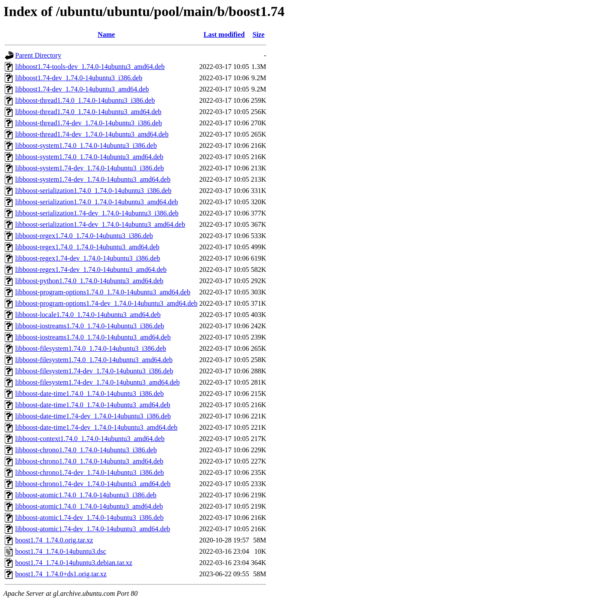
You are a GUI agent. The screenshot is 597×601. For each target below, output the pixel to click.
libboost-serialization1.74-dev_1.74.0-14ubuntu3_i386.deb (97, 213)
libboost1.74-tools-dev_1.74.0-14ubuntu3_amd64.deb (90, 66)
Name (106, 34)
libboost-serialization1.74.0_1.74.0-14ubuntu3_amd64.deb (96, 202)
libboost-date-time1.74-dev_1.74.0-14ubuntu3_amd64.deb (96, 427)
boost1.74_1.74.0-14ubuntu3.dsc (60, 551)
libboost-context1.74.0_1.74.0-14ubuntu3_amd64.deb (89, 438)
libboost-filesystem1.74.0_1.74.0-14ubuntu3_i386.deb (90, 348)
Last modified (224, 34)
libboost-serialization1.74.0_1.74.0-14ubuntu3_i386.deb (93, 190)
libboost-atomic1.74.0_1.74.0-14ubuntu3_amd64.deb (89, 506)
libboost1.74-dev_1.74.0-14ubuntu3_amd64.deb (82, 89)
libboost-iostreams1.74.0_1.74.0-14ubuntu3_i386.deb (89, 326)
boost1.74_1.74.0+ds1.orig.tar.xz (61, 574)
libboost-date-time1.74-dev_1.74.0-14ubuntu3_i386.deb (93, 416)
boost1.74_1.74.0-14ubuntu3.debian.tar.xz (73, 562)
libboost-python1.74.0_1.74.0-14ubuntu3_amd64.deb (89, 280)
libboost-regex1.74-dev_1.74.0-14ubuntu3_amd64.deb (90, 269)
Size (259, 34)
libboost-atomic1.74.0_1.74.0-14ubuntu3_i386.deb (86, 495)
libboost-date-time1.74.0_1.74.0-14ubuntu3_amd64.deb (92, 404)
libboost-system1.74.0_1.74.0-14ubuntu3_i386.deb (86, 145)
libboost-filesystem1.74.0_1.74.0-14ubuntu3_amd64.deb (94, 359)
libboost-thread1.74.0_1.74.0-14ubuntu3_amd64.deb (88, 111)
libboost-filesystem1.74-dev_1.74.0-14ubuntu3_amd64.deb (97, 382)
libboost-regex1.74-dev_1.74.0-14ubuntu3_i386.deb (87, 258)
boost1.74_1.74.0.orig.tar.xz (54, 540)
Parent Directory (38, 55)
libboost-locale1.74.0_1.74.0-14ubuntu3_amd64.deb (88, 314)
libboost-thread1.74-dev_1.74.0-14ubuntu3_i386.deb (88, 123)
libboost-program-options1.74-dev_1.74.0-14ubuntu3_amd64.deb (106, 303)
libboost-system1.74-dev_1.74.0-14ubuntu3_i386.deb (89, 168)
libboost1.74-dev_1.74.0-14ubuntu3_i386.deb (78, 78)
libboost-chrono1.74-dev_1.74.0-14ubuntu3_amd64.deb (92, 483)
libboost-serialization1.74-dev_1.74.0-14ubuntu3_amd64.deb (100, 224)
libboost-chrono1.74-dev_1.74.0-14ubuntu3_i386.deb (89, 472)
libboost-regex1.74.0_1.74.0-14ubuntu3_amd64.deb (87, 247)
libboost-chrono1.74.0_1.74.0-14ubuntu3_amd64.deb (89, 461)
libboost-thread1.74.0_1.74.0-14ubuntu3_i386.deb (85, 100)
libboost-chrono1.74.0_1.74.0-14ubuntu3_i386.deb (86, 450)
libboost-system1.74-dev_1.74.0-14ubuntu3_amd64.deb (92, 179)
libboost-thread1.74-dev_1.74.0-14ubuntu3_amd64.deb (92, 134)
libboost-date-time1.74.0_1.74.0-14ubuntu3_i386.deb (89, 393)
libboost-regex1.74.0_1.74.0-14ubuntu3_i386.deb (84, 235)
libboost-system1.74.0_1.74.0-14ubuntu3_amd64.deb (89, 156)
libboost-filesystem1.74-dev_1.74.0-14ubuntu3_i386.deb (94, 371)
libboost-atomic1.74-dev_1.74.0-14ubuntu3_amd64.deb (92, 528)
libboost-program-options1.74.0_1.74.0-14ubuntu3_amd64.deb (102, 292)
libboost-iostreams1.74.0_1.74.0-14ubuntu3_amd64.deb (93, 337)
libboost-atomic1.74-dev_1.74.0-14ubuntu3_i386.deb (89, 517)
